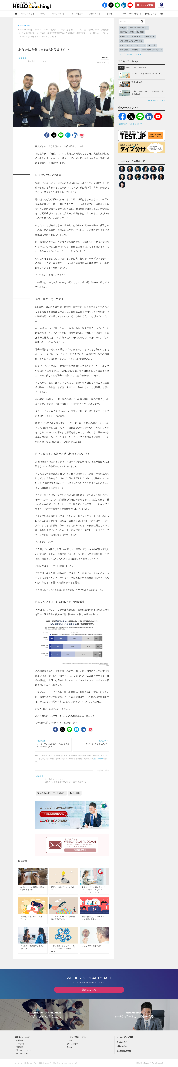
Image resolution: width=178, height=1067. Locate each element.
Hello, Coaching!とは (131, 14)
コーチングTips (60, 14)
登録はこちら (89, 989)
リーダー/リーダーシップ (138, 28)
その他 (110, 14)
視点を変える (150, 36)
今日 (121, 68)
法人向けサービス (23, 1050)
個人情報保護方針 (123, 1051)
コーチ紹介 (20, 1044)
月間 (134, 68)
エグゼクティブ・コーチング (131, 36)
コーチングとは (28, 14)
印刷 (105, 57)
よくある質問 (121, 1042)
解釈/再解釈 (124, 50)
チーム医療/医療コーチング (152, 50)
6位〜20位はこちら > (156, 100)
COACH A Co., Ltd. (143, 1063)
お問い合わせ (151, 14)
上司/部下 (135, 50)
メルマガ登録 (145, 5)
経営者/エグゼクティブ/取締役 (51, 793)
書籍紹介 (20, 1047)
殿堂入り (142, 68)
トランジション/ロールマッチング (133, 45)
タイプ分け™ (72, 1044)
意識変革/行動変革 (127, 32)
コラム (44, 14)
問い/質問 (140, 32)
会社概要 (20, 1040)
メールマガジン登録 (124, 1037)
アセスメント (96, 14)
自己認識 (75, 793)
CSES (69, 1040)
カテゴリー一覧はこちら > (130, 54)
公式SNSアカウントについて (130, 124)
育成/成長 (152, 45)
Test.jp (69, 1047)
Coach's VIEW (24, 26)
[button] (162, 13)
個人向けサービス (23, 1053)
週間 (128, 68)
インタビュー (78, 14)
